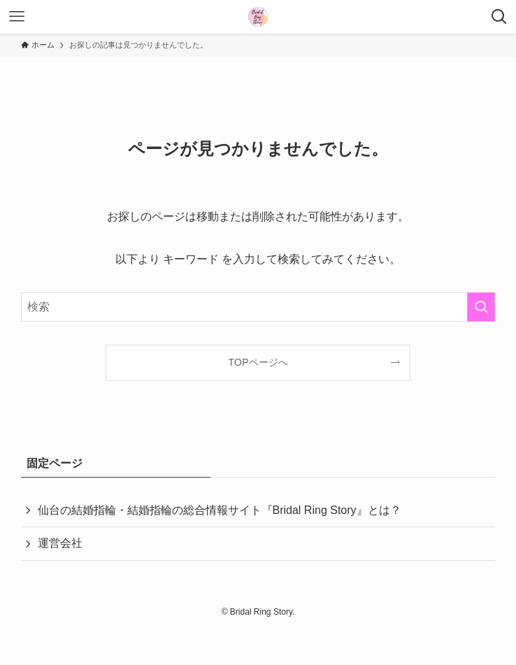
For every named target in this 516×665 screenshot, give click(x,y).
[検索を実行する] (481, 307)
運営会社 (60, 543)
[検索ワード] (258, 307)
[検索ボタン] (499, 17)
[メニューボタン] (17, 17)
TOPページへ (257, 362)
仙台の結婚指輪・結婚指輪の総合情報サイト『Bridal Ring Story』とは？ (219, 510)
